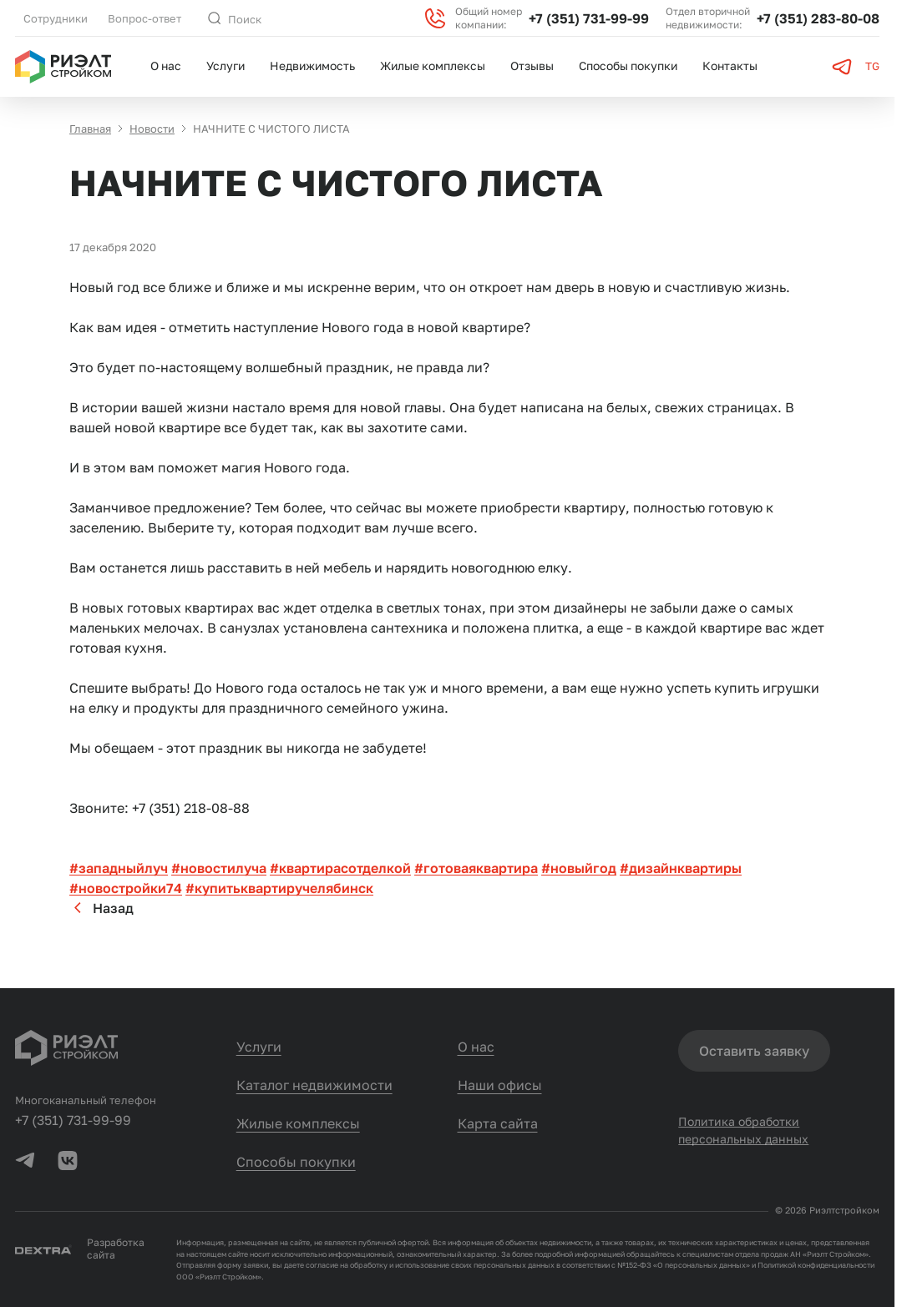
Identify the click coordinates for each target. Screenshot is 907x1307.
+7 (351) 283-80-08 (818, 18)
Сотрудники (55, 18)
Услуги (225, 65)
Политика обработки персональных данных (743, 1131)
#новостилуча (218, 870)
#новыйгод (578, 870)
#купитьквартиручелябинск (279, 890)
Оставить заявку (754, 1050)
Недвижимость (312, 65)
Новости (152, 131)
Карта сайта (498, 1123)
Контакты (730, 65)
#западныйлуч (118, 870)
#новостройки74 (125, 890)
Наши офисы (500, 1085)
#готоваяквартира (476, 870)
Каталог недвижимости (314, 1085)
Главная (90, 131)
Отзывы (532, 65)
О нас (165, 65)
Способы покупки (628, 65)
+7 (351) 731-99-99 (589, 18)
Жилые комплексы (432, 65)
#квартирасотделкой (340, 870)
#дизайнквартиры (681, 870)
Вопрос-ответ (144, 18)
